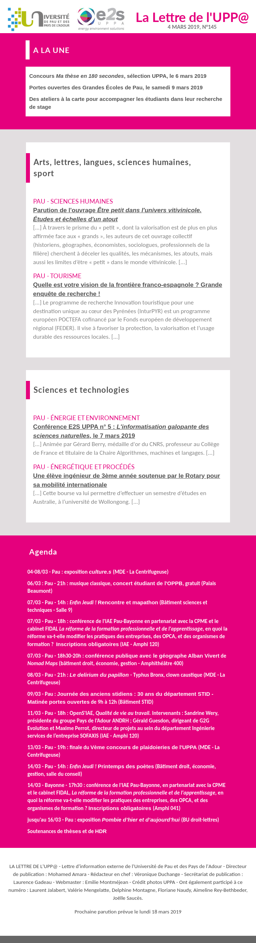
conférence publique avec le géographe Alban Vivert (152, 656)
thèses (72, 831)
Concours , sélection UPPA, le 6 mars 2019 (118, 76)
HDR (101, 831)
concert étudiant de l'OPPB (147, 583)
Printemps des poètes (126, 766)
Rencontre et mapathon (128, 602)
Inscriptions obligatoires (87, 644)
